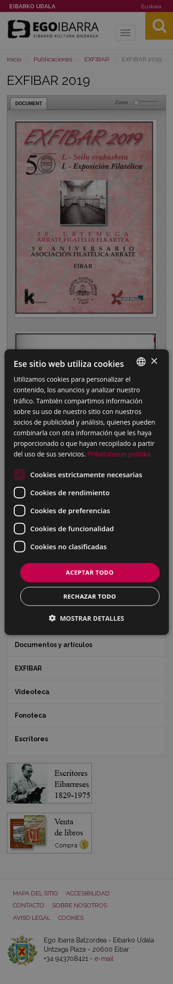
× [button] (153, 361)
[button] (86, 617)
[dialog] (86, 492)
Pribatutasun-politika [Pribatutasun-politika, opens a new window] (118, 454)
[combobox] (141, 361)
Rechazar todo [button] (89, 596)
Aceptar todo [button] (90, 572)
